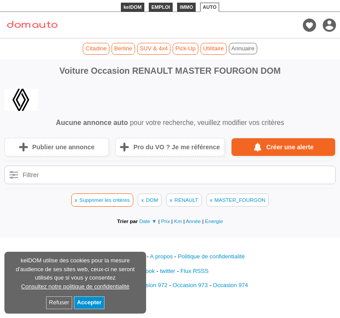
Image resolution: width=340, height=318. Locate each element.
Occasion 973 (190, 285)
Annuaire (243, 48)
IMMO (186, 7)
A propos (161, 256)
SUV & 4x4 (154, 48)
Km (178, 221)
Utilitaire (213, 48)
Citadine (96, 48)
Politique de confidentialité (211, 256)
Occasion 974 (230, 285)
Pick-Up (185, 48)
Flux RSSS (194, 271)
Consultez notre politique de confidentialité (75, 286)
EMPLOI (160, 7)
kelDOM (133, 7)
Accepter (89, 302)
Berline (123, 48)
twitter (167, 271)
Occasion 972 (150, 285)
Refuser (59, 302)
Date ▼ (148, 221)
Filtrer (31, 174)
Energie (214, 221)
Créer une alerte (290, 147)
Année (194, 221)
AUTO (209, 7)
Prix (166, 221)
